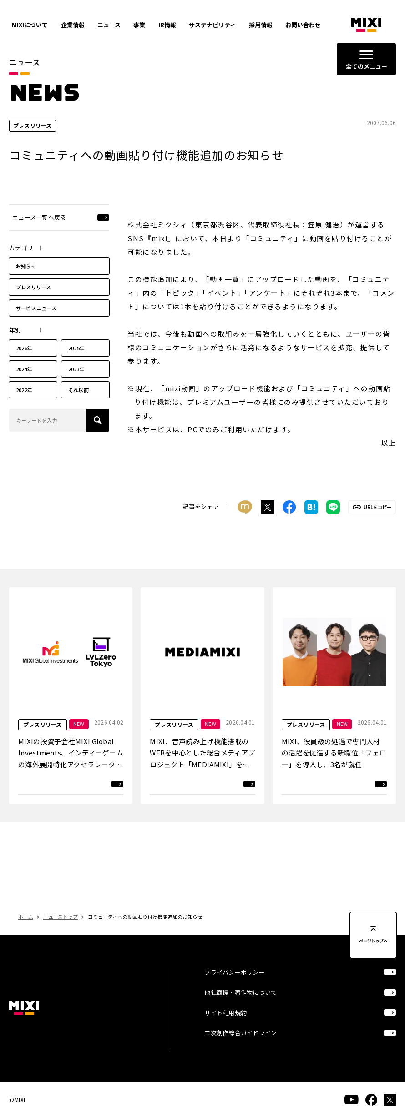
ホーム (25, 916)
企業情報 (73, 24)
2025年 (76, 348)
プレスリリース (33, 287)
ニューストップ (60, 916)
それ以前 (78, 389)
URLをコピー (377, 507)
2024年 (24, 369)
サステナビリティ (212, 24)
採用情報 (261, 24)
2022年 (24, 389)
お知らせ (26, 266)
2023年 (76, 369)
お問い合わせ (303, 24)
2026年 (24, 348)
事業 (139, 24)
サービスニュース (36, 308)
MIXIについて (30, 24)
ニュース (109, 24)
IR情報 (167, 24)
